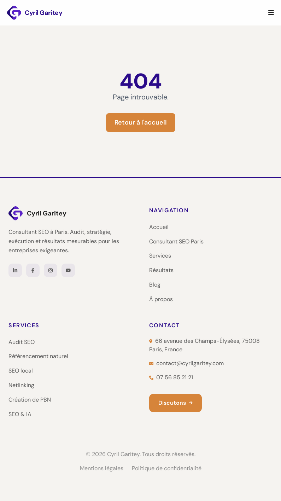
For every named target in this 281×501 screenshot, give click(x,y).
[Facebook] (33, 270)
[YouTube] (68, 270)
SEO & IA (19, 414)
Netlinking (21, 385)
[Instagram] (50, 270)
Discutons (175, 403)
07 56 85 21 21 (171, 377)
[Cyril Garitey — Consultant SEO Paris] (34, 13)
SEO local (20, 370)
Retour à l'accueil (141, 122)
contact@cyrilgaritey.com (186, 363)
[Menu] (271, 13)
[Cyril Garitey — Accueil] (70, 213)
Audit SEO (21, 342)
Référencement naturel (38, 356)
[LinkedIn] (15, 270)
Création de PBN (29, 399)
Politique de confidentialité (166, 468)
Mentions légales (101, 468)
